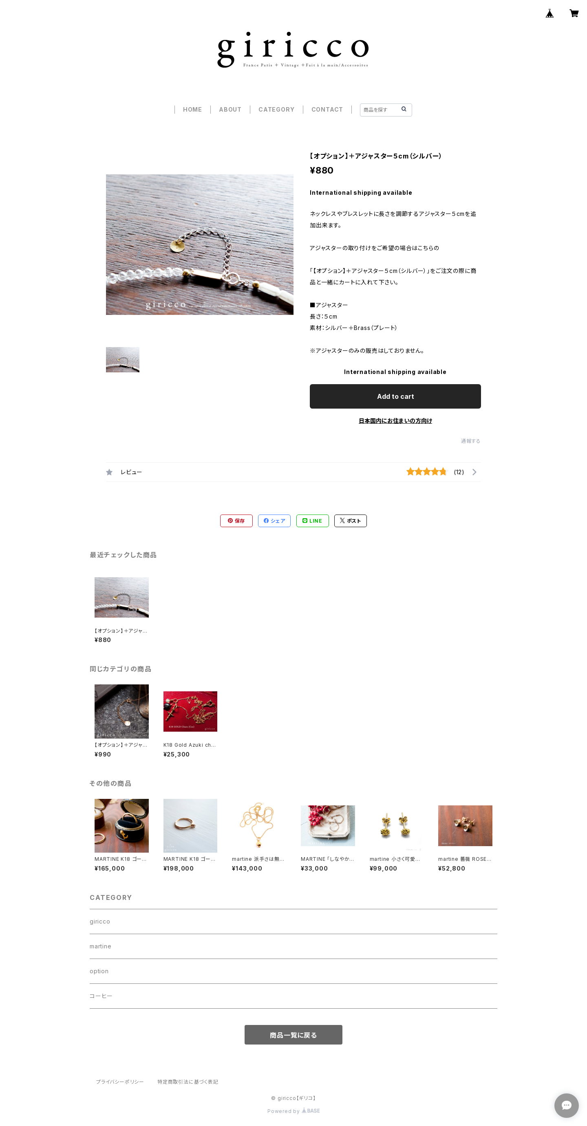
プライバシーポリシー (120, 1082)
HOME (192, 109)
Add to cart (395, 396)
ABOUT (230, 109)
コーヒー (101, 995)
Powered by (293, 1111)
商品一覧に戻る (293, 1035)
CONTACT (327, 109)
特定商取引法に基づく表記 (187, 1082)
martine (101, 946)
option (99, 971)
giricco (100, 921)
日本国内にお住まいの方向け (395, 420)
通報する (471, 441)
